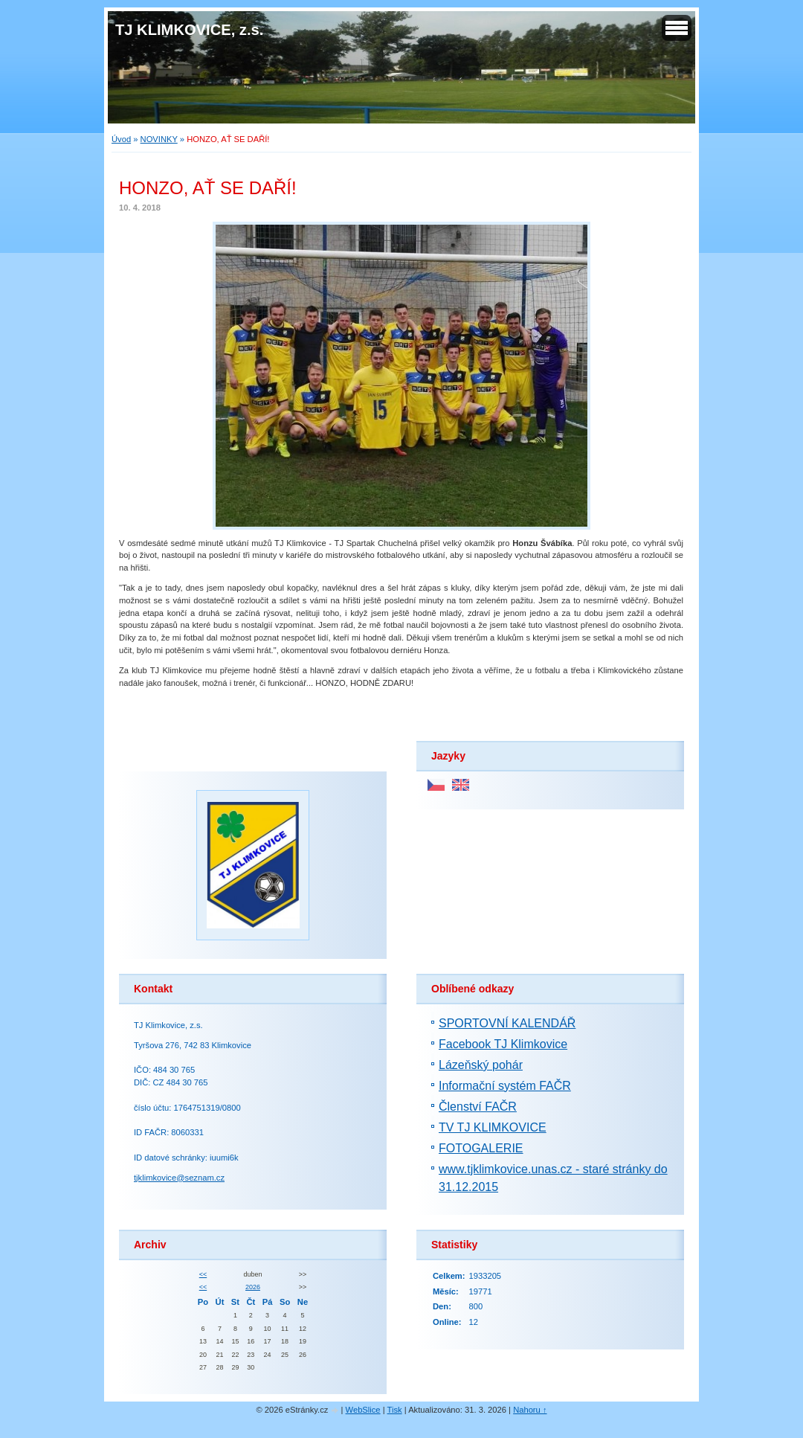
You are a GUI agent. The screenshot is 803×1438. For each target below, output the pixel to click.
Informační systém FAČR (505, 1085)
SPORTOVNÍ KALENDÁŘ (507, 1023)
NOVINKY (159, 139)
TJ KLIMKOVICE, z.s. (189, 30)
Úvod (121, 139)
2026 (252, 1287)
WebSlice (363, 1409)
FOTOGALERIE (481, 1148)
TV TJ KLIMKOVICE (492, 1127)
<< (203, 1274)
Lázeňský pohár (481, 1065)
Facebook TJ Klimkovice (503, 1044)
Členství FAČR (478, 1106)
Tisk (394, 1409)
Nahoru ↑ (529, 1409)
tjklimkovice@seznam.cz (179, 1177)
